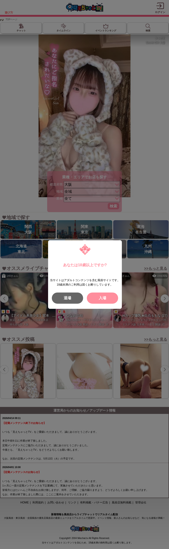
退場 (67, 298)
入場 (102, 298)
